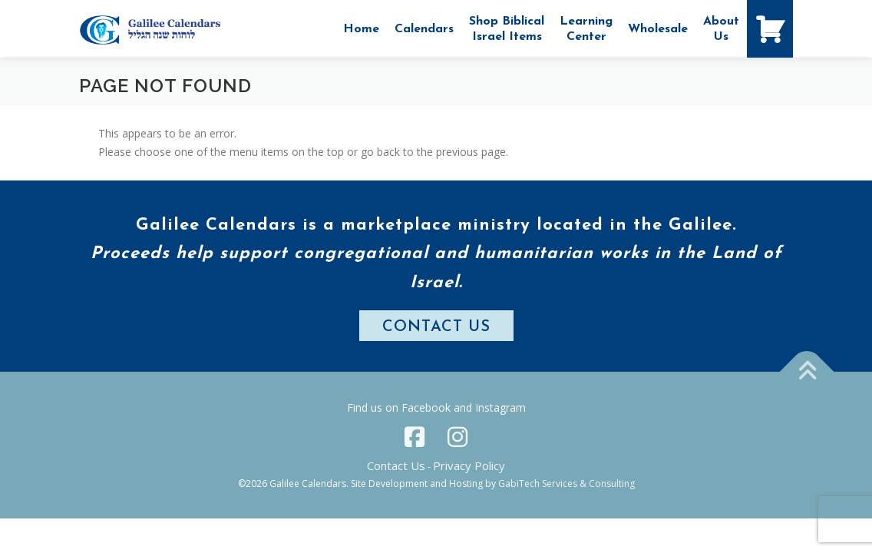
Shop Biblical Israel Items (506, 29)
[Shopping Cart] (770, 29)
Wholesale (658, 29)
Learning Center (586, 29)
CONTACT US (436, 327)
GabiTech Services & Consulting (566, 483)
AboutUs (721, 29)
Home (361, 29)
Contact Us (396, 465)
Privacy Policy (469, 465)
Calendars (424, 29)
